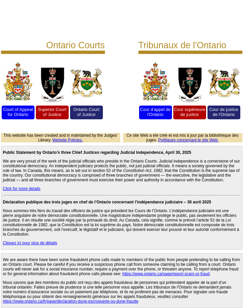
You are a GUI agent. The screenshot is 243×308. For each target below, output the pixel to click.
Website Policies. (67, 140)
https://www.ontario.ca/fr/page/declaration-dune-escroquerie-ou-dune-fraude (70, 301)
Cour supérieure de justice (189, 112)
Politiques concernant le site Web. (188, 140)
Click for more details (22, 188)
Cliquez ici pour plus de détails (30, 243)
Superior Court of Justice (52, 112)
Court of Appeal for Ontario (18, 112)
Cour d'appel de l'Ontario (155, 112)
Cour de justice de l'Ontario (223, 112)
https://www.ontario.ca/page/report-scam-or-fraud (166, 273)
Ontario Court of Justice (86, 112)
